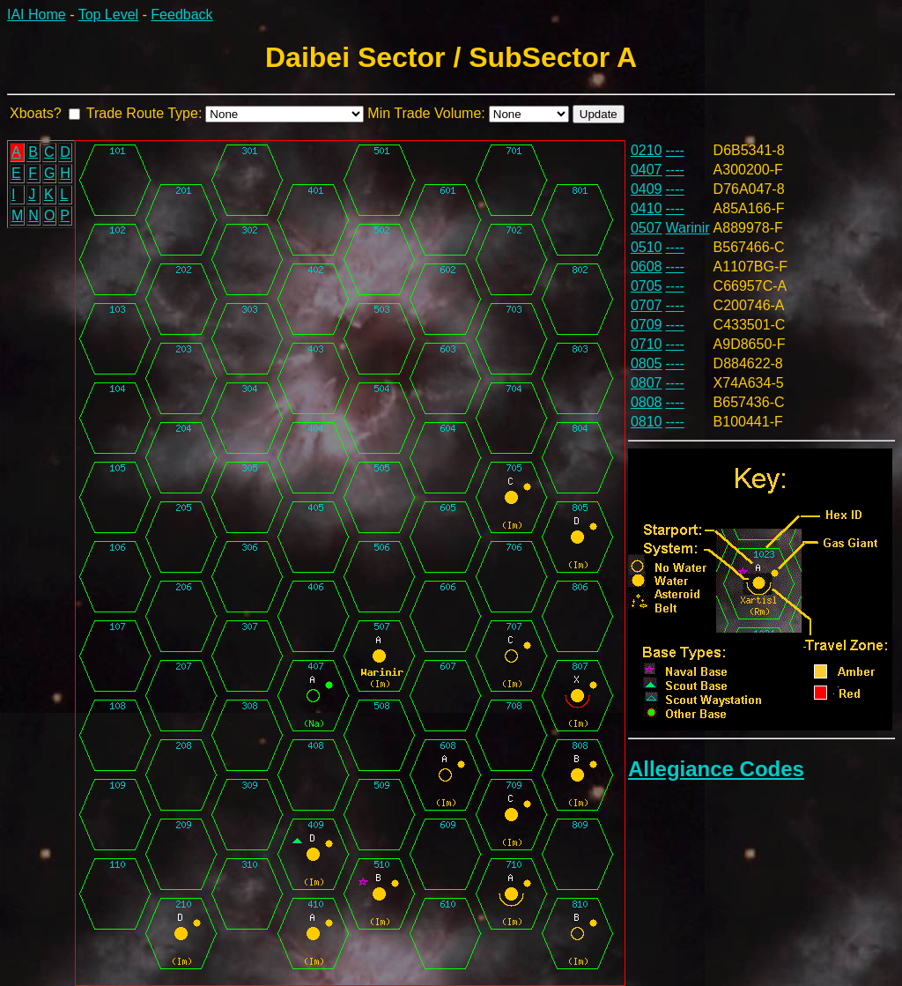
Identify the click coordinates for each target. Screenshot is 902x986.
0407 (646, 169)
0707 (646, 305)
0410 (646, 208)
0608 (646, 266)
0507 (646, 227)
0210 (646, 150)
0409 (646, 189)
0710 (646, 344)
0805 (646, 363)
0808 (646, 402)
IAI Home (36, 14)
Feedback (181, 14)
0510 (646, 247)
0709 (646, 324)
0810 (646, 421)
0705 (646, 285)
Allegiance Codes (716, 769)
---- (675, 150)
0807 (646, 382)
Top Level (108, 14)
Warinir (688, 227)
